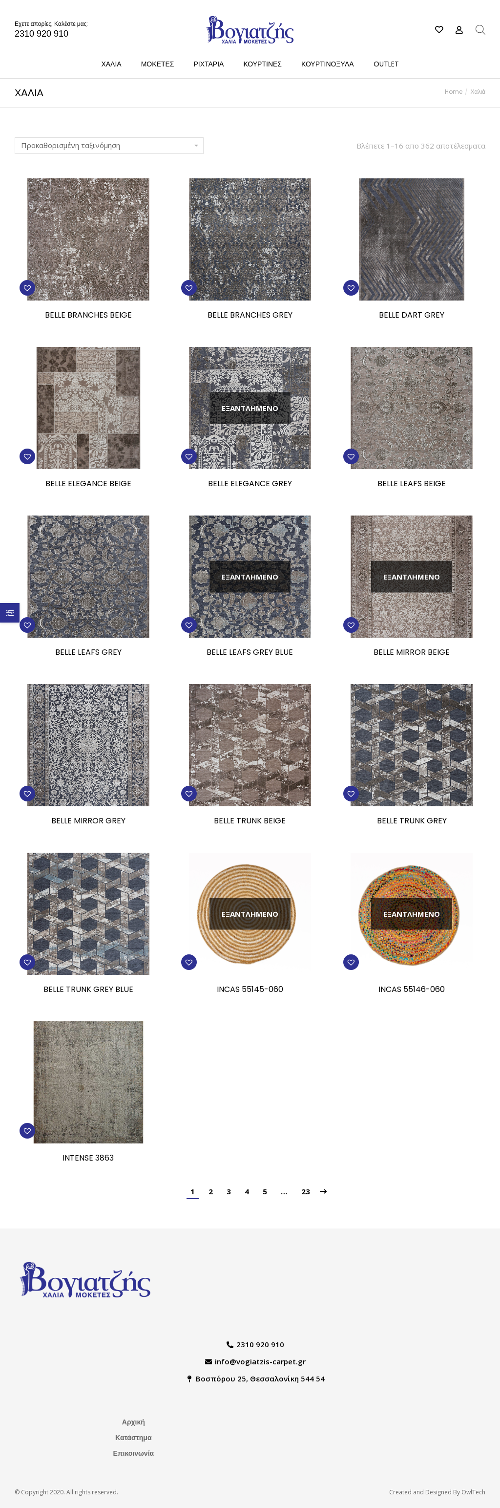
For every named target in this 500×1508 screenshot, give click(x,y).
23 (305, 1191)
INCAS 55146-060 (411, 990)
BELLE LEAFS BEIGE (411, 484)
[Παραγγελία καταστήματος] (109, 145)
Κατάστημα (133, 1438)
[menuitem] (111, 64)
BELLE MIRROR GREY (88, 821)
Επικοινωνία (133, 1453)
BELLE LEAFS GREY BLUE (250, 652)
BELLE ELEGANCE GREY (250, 484)
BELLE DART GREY (411, 315)
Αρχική (133, 1422)
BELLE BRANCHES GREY (250, 315)
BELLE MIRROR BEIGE (412, 652)
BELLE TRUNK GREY (412, 821)
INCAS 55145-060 (250, 990)
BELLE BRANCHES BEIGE (88, 315)
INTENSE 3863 (88, 1158)
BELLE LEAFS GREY (88, 652)
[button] (27, 288)
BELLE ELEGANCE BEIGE (88, 484)
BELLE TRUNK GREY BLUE (88, 990)
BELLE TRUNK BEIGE (250, 821)
